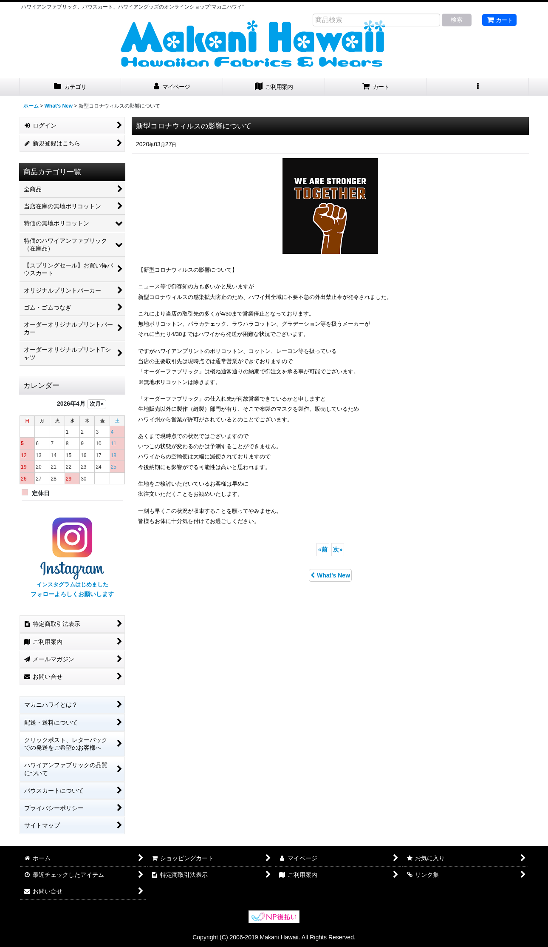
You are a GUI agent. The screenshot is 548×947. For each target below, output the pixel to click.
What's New (330, 575)
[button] (478, 87)
